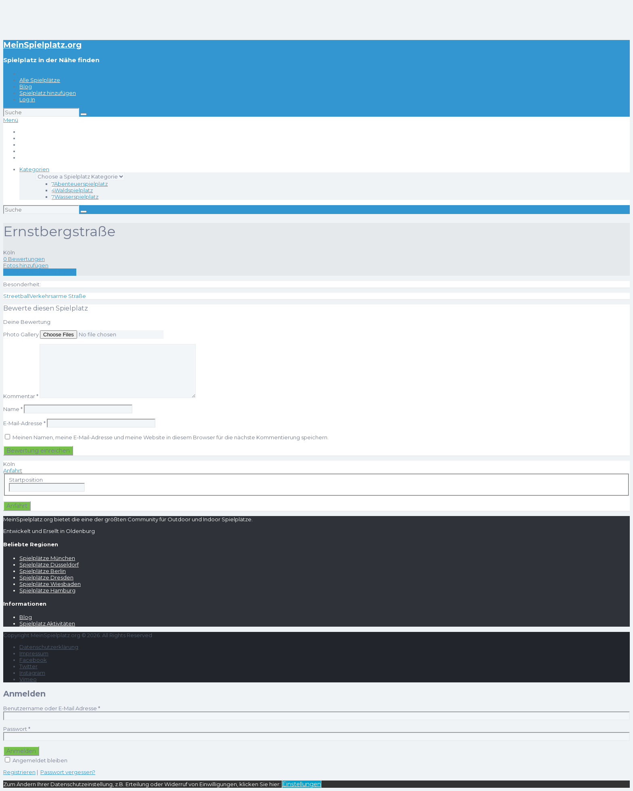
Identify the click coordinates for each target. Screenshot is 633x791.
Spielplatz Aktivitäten (47, 623)
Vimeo (28, 679)
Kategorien (34, 169)
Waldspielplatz (72, 190)
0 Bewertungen (24, 259)
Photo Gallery (21, 334)
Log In (27, 99)
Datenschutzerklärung (48, 647)
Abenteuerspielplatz (80, 183)
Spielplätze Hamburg (47, 590)
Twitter (28, 666)
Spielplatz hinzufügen (47, 93)
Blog (25, 86)
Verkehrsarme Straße (57, 296)
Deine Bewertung (26, 322)
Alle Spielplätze (39, 80)
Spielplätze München (47, 558)
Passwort (16, 729)
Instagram (32, 672)
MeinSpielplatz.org (42, 45)
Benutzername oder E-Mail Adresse (51, 708)
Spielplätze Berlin (42, 571)
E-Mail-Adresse (24, 423)
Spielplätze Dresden (46, 577)
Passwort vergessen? (67, 772)
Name (13, 409)
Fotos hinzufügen (25, 265)
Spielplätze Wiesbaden (50, 584)
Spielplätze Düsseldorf (49, 564)
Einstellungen (301, 784)
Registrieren (19, 772)
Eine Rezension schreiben (39, 272)
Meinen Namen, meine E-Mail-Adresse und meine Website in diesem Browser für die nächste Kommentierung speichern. (171, 437)
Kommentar (20, 396)
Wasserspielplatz (75, 196)
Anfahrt (12, 470)
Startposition (26, 479)
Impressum (33, 653)
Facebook (33, 660)
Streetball (16, 296)
